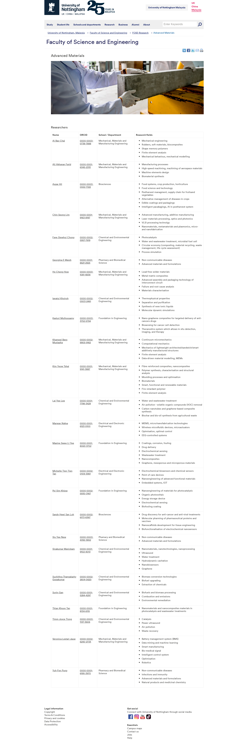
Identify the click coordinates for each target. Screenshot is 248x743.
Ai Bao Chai (58, 140)
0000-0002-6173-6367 (86, 516)
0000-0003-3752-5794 (86, 320)
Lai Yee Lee (58, 400)
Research (110, 25)
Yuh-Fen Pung (59, 670)
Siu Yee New (59, 537)
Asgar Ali (57, 184)
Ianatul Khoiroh (60, 298)
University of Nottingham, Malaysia (66, 32)
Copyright (49, 711)
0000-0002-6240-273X (86, 640)
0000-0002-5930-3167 (86, 492)
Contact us (133, 731)
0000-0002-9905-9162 (86, 341)
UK (193, 3)
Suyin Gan (57, 592)
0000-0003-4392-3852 (86, 538)
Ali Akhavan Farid (61, 164)
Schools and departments (87, 25)
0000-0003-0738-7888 (86, 142)
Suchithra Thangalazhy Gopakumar (64, 578)
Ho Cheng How (60, 271)
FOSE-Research (140, 32)
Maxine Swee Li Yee (63, 443)
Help (129, 737)
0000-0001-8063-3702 (86, 444)
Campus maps (134, 728)
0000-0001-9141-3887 (86, 368)
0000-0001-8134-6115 (86, 610)
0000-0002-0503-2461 (86, 300)
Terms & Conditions (54, 715)
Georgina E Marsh (61, 259)
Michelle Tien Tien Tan (62, 472)
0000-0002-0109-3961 (86, 472)
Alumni (135, 25)
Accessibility (51, 724)
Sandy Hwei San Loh (63, 514)
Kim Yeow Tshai (60, 366)
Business (123, 25)
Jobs (129, 734)
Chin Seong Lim (61, 214)
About (146, 25)
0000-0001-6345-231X (86, 166)
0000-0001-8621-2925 (86, 261)
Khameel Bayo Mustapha (59, 341)
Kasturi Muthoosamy (63, 318)
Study (50, 25)
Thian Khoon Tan (61, 608)
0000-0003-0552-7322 (86, 185)
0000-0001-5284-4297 (86, 594)
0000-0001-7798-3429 (86, 402)
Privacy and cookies (54, 718)
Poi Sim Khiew (60, 490)
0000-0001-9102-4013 (86, 550)
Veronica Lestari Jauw (64, 638)
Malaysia (196, 9)
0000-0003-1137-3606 (86, 620)
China (195, 6)
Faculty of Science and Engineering (108, 32)
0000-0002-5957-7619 (86, 239)
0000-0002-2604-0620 (86, 578)
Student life (63, 25)
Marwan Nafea (60, 423)
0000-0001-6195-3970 (86, 672)
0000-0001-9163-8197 (86, 216)
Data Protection (52, 721)
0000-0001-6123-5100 (86, 425)
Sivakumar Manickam (63, 548)
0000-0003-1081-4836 (86, 273)
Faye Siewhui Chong (63, 237)
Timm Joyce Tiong (62, 619)
